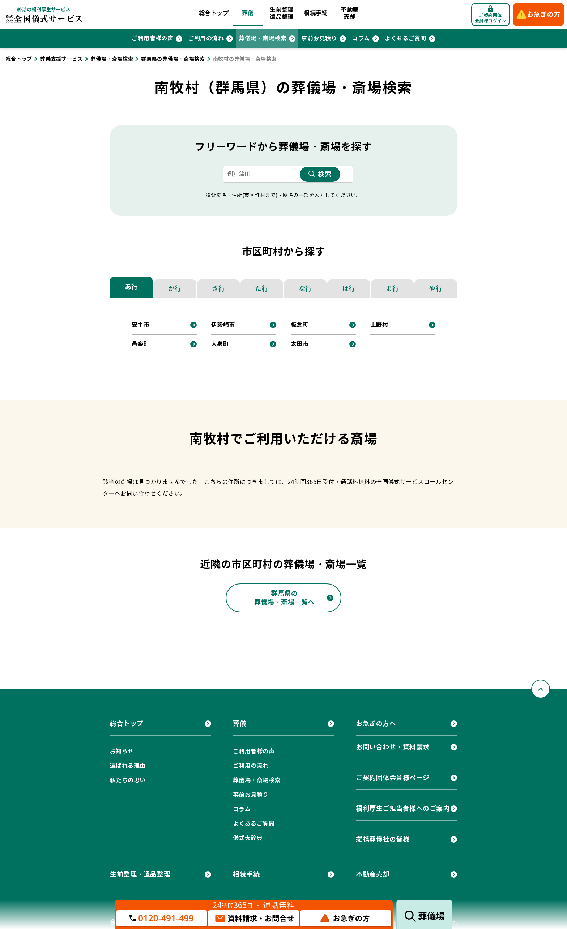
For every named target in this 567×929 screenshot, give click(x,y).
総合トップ (214, 13)
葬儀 (248, 13)
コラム (361, 38)
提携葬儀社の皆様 (382, 839)
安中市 (140, 325)
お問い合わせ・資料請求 (393, 747)
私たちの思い (128, 780)
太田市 (299, 344)
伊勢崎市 (223, 325)
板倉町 (299, 325)
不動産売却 (349, 13)
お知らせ (122, 751)
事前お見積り (319, 38)
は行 (348, 288)
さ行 (218, 288)
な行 (305, 288)
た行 (261, 288)
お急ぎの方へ (376, 723)
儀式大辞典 (248, 838)
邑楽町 (140, 344)
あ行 (131, 287)
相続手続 (316, 13)
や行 (435, 288)
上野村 (379, 325)
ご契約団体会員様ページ (393, 778)
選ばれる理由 (128, 766)
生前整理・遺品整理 (140, 874)
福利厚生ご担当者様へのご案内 (403, 808)
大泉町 (220, 344)
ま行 (392, 288)
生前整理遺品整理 (282, 13)
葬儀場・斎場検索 (262, 38)
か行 (175, 288)
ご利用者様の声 (152, 38)
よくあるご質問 (405, 38)
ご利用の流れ (206, 38)
